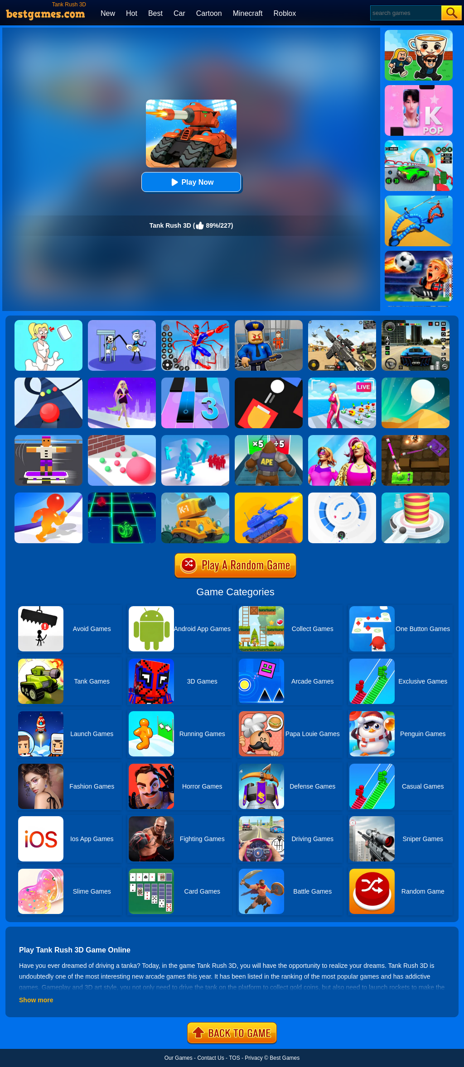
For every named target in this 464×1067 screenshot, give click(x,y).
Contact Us (210, 1058)
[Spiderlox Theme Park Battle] (195, 323)
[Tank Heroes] (416, 438)
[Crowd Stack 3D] (195, 438)
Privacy (253, 1058)
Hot (131, 13)
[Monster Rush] (269, 438)
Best (155, 13)
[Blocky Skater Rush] (48, 438)
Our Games (178, 1058)
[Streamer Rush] (342, 381)
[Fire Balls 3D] (416, 496)
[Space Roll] (122, 496)
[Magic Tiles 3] (195, 381)
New (108, 13)
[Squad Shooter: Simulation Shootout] (342, 323)
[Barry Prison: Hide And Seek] (269, 323)
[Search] (405, 12)
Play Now (191, 182)
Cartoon (209, 13)
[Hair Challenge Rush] (122, 381)
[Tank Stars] (269, 496)
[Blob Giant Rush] (48, 496)
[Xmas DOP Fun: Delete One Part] (48, 323)
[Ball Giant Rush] (122, 438)
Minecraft (248, 13)
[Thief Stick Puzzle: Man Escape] (122, 323)
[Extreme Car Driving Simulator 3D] (416, 323)
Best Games (285, 1058)
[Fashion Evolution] (342, 438)
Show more (36, 1000)
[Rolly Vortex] (342, 496)
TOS (234, 1058)
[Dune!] (416, 381)
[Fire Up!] (269, 381)
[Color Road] (48, 381)
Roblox (284, 13)
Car (179, 13)
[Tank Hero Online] (195, 496)
